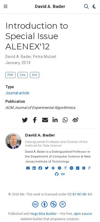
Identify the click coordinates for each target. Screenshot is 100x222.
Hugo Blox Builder (43, 214)
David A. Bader (50, 6)
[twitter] (25, 120)
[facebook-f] (35, 120)
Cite (23, 75)
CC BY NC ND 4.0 (79, 194)
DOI (34, 75)
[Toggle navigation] (5, 6)
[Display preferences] (94, 7)
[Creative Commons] (50, 204)
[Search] (86, 7)
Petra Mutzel (44, 56)
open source (83, 214)
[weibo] (75, 120)
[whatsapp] (65, 120)
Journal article (17, 93)
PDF (10, 75)
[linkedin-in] (55, 120)
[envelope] (45, 120)
